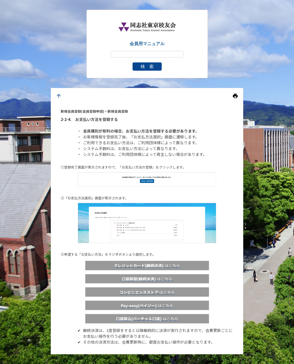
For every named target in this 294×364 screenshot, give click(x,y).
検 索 (147, 66)
